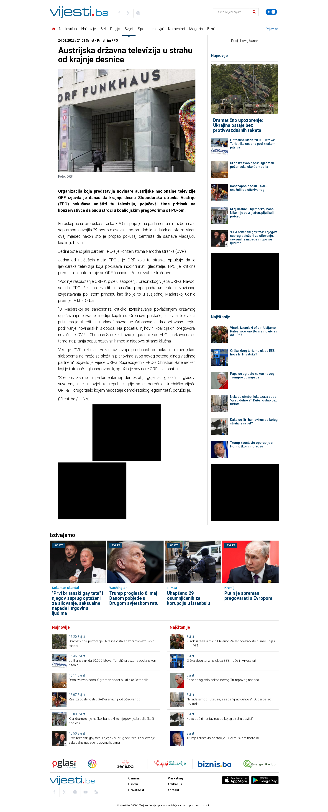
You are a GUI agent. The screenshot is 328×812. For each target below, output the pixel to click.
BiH (103, 29)
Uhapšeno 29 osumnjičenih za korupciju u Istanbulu (188, 598)
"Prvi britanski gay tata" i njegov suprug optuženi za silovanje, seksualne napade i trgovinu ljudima (253, 237)
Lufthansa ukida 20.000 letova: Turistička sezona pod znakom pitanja (253, 143)
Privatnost (136, 790)
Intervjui (157, 29)
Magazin (196, 29)
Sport (142, 29)
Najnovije (88, 29)
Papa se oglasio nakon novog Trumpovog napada (252, 375)
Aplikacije (174, 784)
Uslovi (133, 784)
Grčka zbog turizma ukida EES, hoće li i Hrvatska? (252, 352)
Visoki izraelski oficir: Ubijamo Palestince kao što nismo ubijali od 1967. (253, 331)
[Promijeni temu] (271, 12)
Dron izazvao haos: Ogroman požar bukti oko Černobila (252, 165)
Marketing (175, 778)
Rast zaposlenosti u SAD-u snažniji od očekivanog (249, 188)
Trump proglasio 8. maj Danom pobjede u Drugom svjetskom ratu (134, 598)
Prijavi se (272, 29)
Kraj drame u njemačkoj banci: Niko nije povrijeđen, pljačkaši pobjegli (252, 212)
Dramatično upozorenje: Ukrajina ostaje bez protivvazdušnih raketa (238, 125)
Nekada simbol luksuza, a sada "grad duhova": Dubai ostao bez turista (253, 400)
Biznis (211, 29)
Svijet (129, 29)
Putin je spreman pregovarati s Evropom (248, 595)
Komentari (176, 29)
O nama (134, 778)
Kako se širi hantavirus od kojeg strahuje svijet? (254, 421)
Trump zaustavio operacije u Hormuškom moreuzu (251, 444)
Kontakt (173, 790)
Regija (115, 29)
